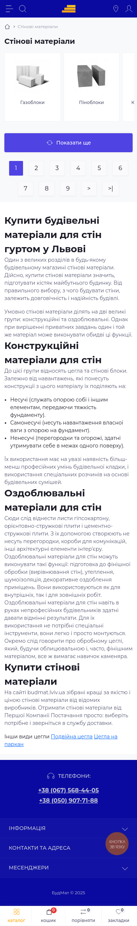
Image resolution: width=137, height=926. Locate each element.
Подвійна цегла (71, 736)
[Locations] (115, 8)
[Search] (22, 8)
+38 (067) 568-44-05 (68, 790)
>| (110, 188)
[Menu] (9, 8)
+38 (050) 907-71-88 (68, 800)
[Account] (129, 8)
